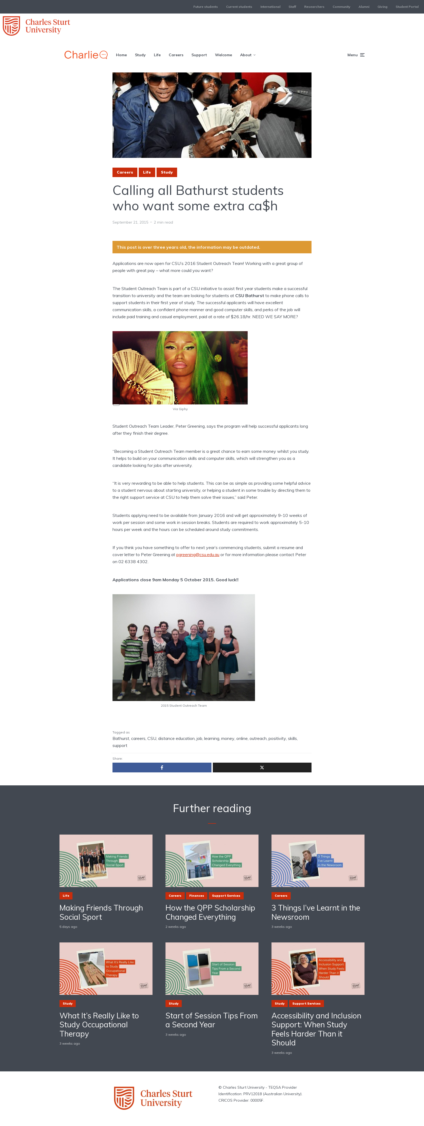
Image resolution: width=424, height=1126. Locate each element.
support (119, 745)
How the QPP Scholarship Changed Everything (210, 912)
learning (211, 738)
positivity (277, 738)
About (245, 54)
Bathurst (120, 738)
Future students (205, 7)
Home (121, 54)
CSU (151, 738)
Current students (239, 7)
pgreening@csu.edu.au (197, 554)
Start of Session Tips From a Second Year (211, 1020)
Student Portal (407, 7)
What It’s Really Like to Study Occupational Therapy (99, 1024)
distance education (176, 738)
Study (140, 54)
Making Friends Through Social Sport (101, 912)
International (270, 7)
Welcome (223, 54)
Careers (176, 54)
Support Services (226, 896)
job (199, 738)
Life (157, 54)
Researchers (314, 7)
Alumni (364, 7)
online (242, 738)
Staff (292, 7)
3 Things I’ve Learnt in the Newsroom (315, 912)
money (227, 738)
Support (199, 54)
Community (341, 7)
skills (292, 738)
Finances (196, 896)
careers (138, 738)
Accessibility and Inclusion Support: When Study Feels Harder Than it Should (316, 1029)
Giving (382, 7)
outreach (258, 738)
